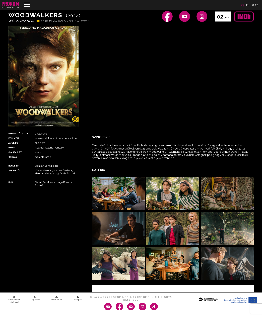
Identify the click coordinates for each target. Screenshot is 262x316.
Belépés (78, 298)
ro (256, 5)
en (247, 5)
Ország (12, 157)
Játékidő (13, 143)
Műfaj (11, 147)
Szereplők (14, 170)
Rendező (13, 166)
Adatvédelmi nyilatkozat (14, 299)
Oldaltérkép (56, 298)
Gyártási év (15, 152)
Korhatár (13, 138)
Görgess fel (35, 298)
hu (252, 5)
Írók (10, 182)
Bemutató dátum (18, 133)
